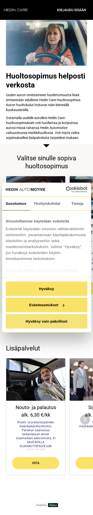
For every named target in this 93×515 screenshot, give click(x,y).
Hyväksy (46, 288)
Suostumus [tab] (16, 203)
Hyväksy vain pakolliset (46, 321)
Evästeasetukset (46, 305)
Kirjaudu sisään (71, 10)
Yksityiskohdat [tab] (47, 203)
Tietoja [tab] (77, 203)
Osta (36, 463)
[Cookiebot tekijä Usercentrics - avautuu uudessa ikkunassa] (66, 189)
